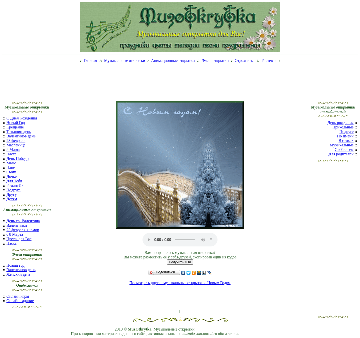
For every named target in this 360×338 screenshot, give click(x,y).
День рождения (341, 122)
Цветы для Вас (19, 239)
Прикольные (343, 127)
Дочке (11, 176)
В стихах (346, 140)
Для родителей (341, 154)
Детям (11, 199)
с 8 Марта (14, 234)
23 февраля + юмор (22, 230)
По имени (345, 136)
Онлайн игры (17, 296)
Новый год (15, 265)
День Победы (17, 158)
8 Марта (13, 149)
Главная (90, 60)
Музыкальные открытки (124, 60)
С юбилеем (344, 149)
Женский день (18, 274)
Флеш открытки (215, 60)
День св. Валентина (23, 221)
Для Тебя (14, 181)
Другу (11, 194)
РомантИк (15, 185)
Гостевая (269, 60)
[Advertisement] (180, 80)
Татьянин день (18, 131)
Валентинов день (21, 136)
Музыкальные (342, 145)
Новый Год (15, 122)
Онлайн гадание (20, 301)
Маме (11, 163)
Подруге (13, 190)
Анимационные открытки (173, 60)
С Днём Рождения (21, 118)
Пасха (11, 154)
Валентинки (16, 225)
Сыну (11, 172)
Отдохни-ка (244, 60)
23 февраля (16, 140)
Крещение (15, 127)
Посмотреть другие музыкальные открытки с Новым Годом (180, 283)
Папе (10, 167)
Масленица (16, 145)
